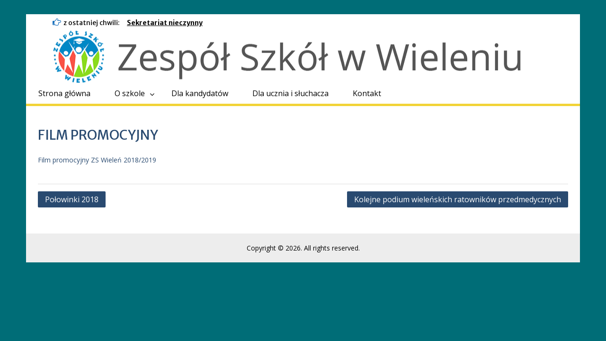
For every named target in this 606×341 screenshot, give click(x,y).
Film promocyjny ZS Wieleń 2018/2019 (97, 159)
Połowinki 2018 (71, 199)
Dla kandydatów (199, 93)
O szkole (130, 93)
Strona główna (64, 93)
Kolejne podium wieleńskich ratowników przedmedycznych (457, 199)
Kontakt (367, 93)
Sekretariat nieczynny (165, 22)
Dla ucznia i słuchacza (290, 93)
